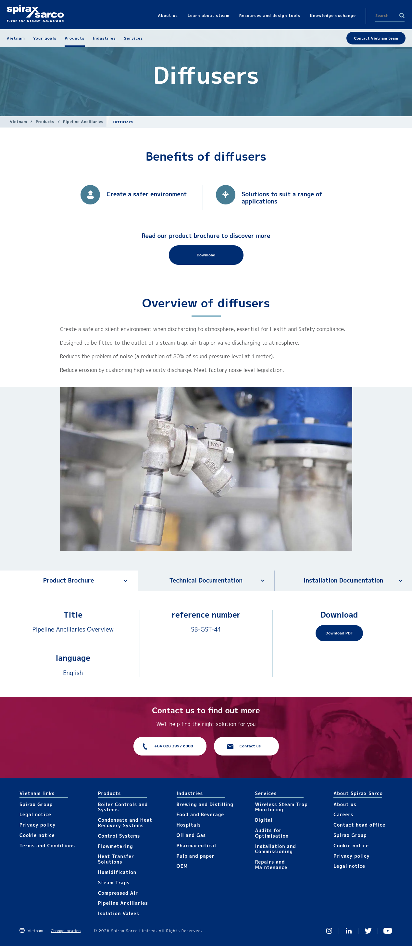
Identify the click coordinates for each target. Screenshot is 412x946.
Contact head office (359, 825)
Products (45, 121)
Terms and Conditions (47, 845)
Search (402, 15)
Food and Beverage (200, 814)
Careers (343, 814)
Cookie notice (37, 835)
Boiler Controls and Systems (123, 807)
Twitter (368, 931)
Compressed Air (118, 893)
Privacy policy (37, 825)
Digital (264, 820)
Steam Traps (114, 882)
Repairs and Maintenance (271, 864)
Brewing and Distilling (205, 804)
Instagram (329, 931)
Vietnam (18, 121)
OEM (182, 866)
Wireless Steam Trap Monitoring (281, 807)
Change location (66, 930)
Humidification (117, 872)
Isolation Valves (118, 913)
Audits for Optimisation (272, 833)
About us (344, 804)
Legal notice (35, 814)
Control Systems (119, 836)
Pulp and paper (196, 856)
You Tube (388, 931)
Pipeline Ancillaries (83, 121)
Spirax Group (36, 804)
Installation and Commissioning (275, 849)
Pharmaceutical (196, 845)
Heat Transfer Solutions (116, 859)
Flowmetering (115, 846)
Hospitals (189, 825)
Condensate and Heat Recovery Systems (125, 823)
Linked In (349, 931)
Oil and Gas (191, 835)
